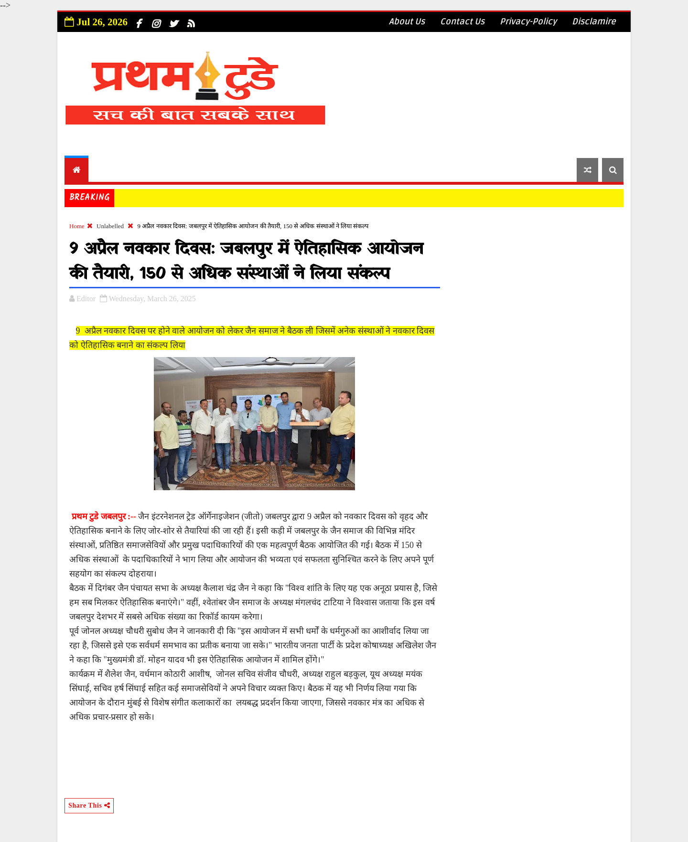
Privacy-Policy (528, 21)
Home (77, 226)
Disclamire (594, 21)
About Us (407, 21)
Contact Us (462, 21)
